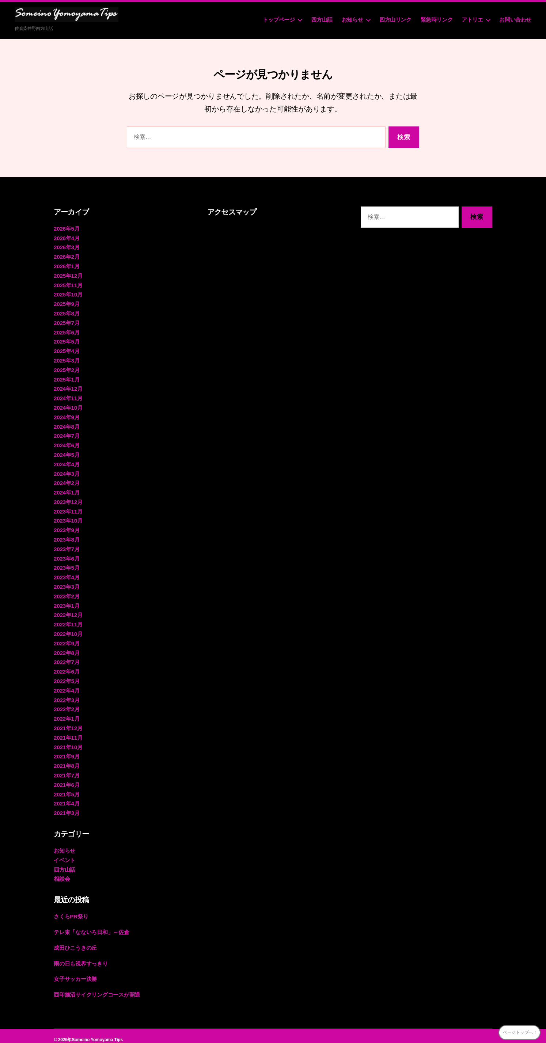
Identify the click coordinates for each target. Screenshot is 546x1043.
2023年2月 (66, 592)
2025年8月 (66, 312)
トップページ (279, 19)
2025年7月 (66, 322)
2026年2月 (66, 256)
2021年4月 (66, 797)
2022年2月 (66, 704)
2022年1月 (66, 713)
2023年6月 (66, 554)
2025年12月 (68, 275)
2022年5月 (66, 676)
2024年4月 (66, 461)
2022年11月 (68, 620)
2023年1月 (66, 601)
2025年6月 (66, 331)
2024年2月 (66, 480)
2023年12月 (68, 499)
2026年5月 (66, 228)
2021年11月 (68, 732)
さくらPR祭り (71, 909)
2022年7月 (66, 657)
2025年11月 (68, 284)
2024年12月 (68, 387)
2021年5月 (66, 788)
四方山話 (321, 19)
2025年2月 (66, 368)
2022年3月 (66, 694)
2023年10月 (68, 517)
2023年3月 (66, 583)
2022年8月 (66, 648)
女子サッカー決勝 (75, 971)
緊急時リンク (437, 19)
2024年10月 (68, 405)
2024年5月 (66, 452)
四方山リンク (395, 19)
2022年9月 (66, 639)
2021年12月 (68, 722)
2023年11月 (68, 508)
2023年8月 (66, 536)
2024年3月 (66, 471)
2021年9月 (66, 750)
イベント (64, 853)
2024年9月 (66, 415)
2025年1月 (66, 378)
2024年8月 (66, 424)
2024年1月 (66, 489)
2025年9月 (66, 303)
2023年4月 (66, 573)
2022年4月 (66, 685)
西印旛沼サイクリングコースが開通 (97, 987)
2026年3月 (66, 247)
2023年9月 (66, 527)
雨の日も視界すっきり (81, 956)
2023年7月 (66, 545)
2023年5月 (66, 564)
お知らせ (352, 19)
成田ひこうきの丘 (75, 940)
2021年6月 (66, 778)
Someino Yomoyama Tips (97, 1031)
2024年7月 (66, 434)
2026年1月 (66, 266)
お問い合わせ (515, 19)
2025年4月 (66, 349)
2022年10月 (68, 629)
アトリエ (472, 19)
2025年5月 (66, 340)
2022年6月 (66, 666)
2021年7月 (66, 769)
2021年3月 (66, 806)
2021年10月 (68, 741)
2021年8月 (66, 759)
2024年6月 (66, 443)
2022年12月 (68, 610)
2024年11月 (68, 396)
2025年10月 (68, 294)
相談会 (62, 872)
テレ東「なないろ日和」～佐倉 (91, 925)
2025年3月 (66, 359)
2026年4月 (66, 238)
